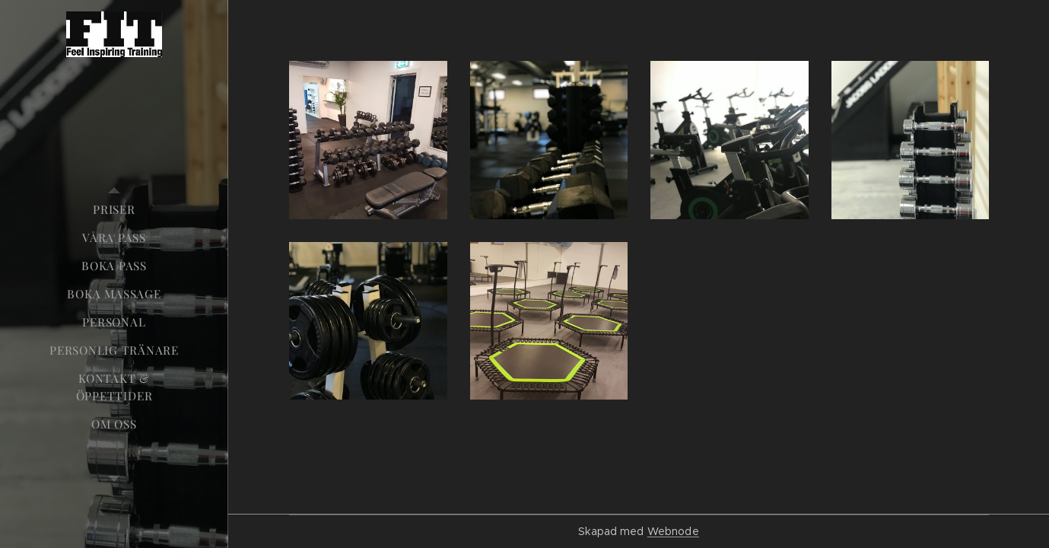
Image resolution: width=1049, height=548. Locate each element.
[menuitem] (114, 209)
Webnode (673, 531)
